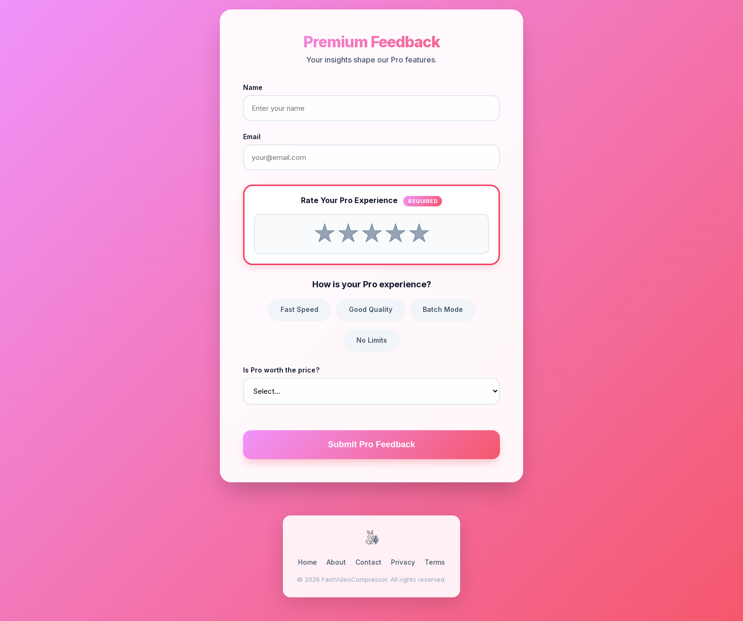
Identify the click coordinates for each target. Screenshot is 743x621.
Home (307, 562)
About (336, 562)
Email (252, 137)
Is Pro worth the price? (281, 370)
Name (253, 87)
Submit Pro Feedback (371, 444)
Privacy (403, 562)
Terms (435, 562)
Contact (368, 562)
